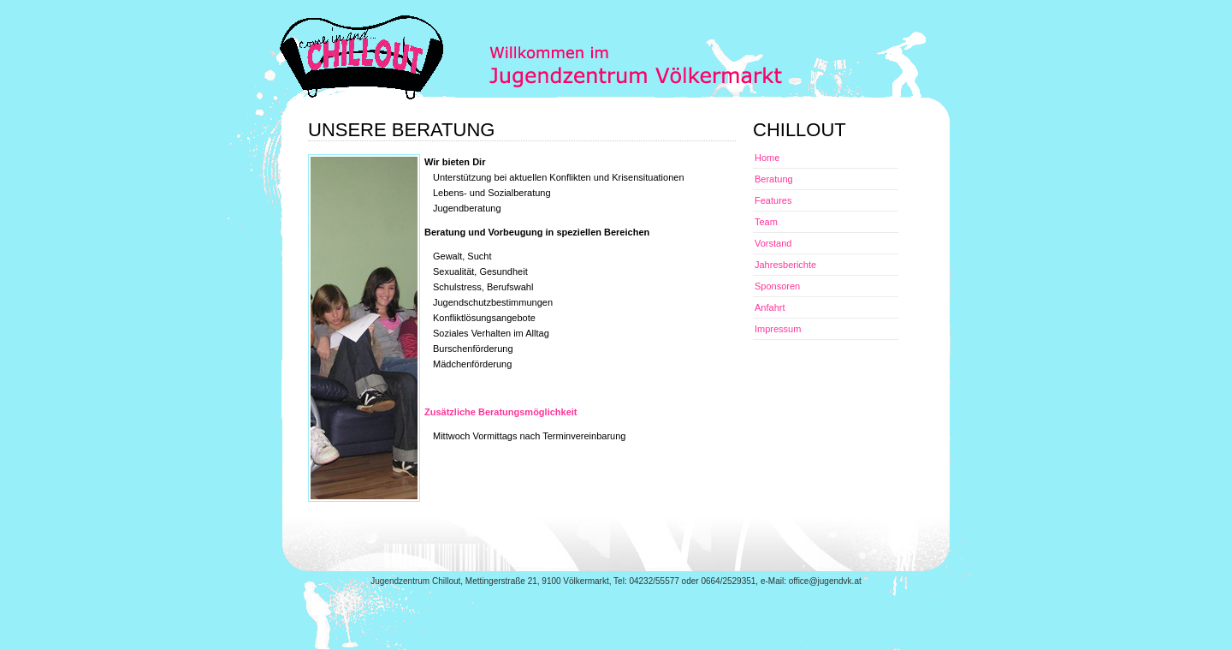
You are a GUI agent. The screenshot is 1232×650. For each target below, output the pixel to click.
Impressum (778, 329)
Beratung (774, 179)
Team (766, 222)
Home (767, 157)
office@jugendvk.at (825, 581)
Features (773, 200)
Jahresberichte (785, 264)
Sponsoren (777, 286)
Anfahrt (770, 307)
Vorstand (773, 243)
